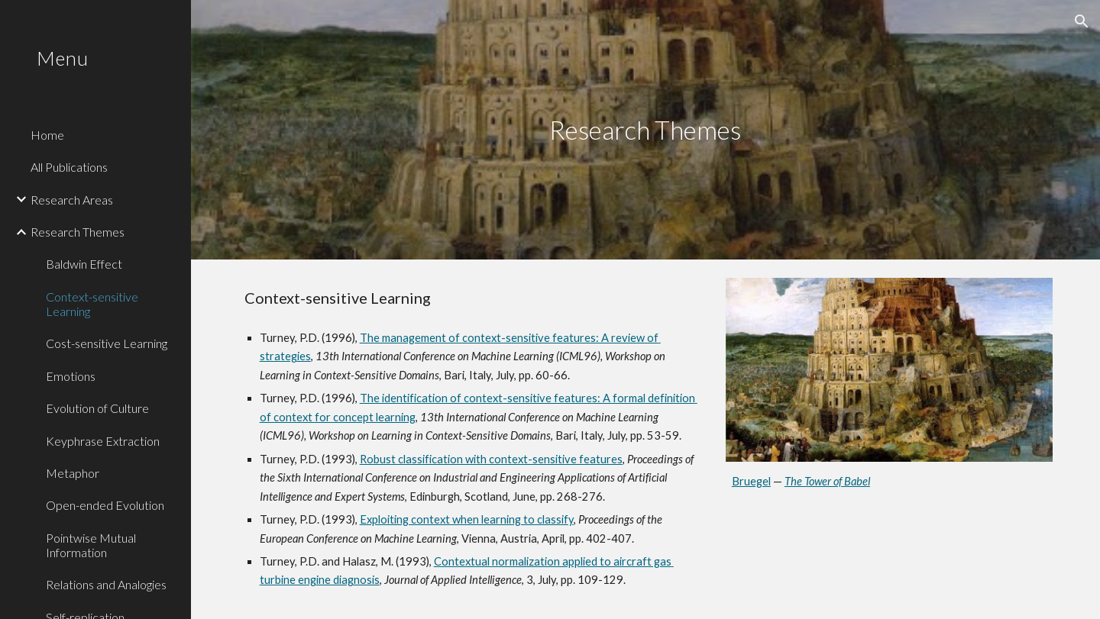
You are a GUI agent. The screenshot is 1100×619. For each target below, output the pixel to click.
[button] (1081, 21)
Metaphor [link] (72, 473)
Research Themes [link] (78, 231)
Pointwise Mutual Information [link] (91, 544)
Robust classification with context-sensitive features (491, 459)
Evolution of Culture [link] (97, 408)
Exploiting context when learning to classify (467, 519)
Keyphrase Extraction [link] (103, 441)
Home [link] (47, 134)
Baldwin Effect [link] (84, 263)
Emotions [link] (70, 376)
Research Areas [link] (72, 199)
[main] (645, 130)
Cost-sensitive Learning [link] (106, 343)
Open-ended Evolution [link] (105, 505)
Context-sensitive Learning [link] (92, 303)
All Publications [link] (69, 167)
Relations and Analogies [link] (106, 584)
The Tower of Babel (827, 481)
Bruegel (751, 481)
